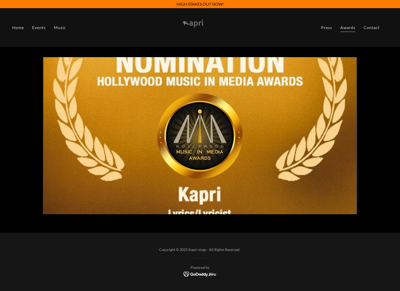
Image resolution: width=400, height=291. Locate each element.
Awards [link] (347, 27)
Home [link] (18, 27)
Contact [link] (372, 27)
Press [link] (326, 27)
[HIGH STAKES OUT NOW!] (200, 4)
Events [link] (39, 27)
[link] (200, 26)
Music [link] (60, 27)
